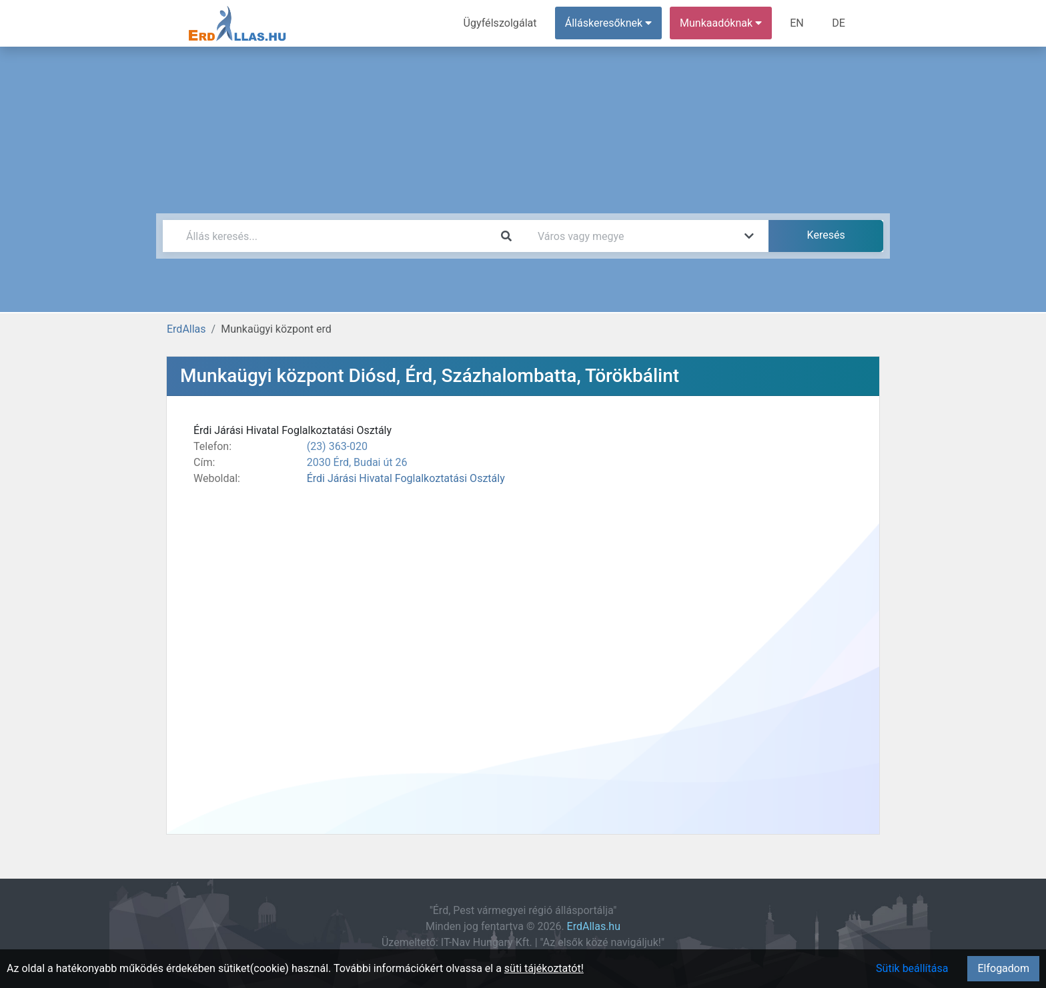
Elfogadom (1003, 968)
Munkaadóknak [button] (721, 23)
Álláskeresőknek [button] (609, 23)
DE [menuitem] (838, 23)
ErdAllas (186, 329)
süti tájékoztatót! (544, 968)
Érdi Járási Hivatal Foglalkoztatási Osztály (406, 478)
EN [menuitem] (798, 23)
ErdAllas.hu (593, 926)
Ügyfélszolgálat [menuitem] (500, 23)
